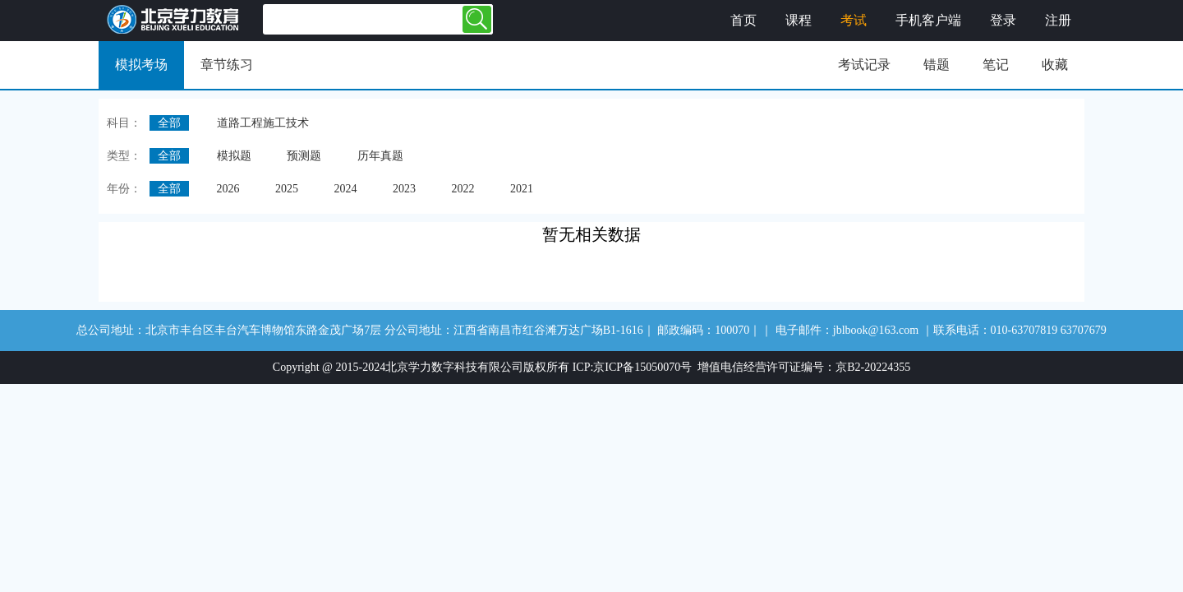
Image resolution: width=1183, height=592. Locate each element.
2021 (521, 189)
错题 (936, 65)
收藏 (1055, 65)
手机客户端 (928, 20)
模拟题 (234, 156)
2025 (286, 189)
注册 (1058, 20)
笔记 (996, 65)
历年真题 (380, 156)
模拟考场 (141, 65)
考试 (853, 20)
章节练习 (226, 65)
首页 (743, 20)
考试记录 (864, 65)
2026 (228, 189)
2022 (463, 189)
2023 (404, 189)
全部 (169, 123)
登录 (1003, 20)
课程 (798, 20)
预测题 (304, 156)
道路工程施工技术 (263, 123)
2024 (345, 189)
